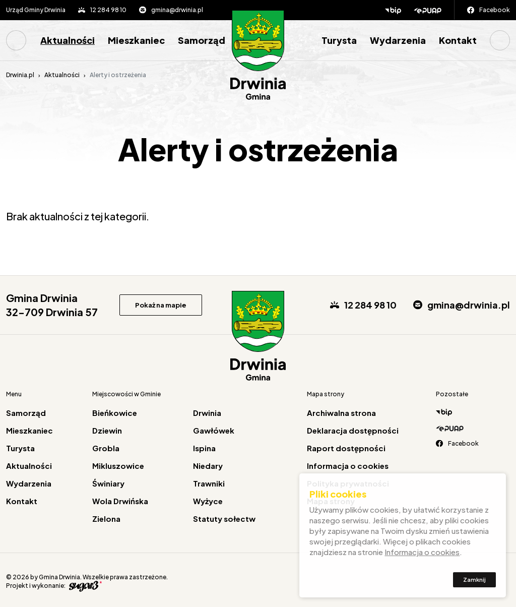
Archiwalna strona (341, 412)
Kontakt (458, 40)
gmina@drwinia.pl (177, 10)
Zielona (106, 518)
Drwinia (207, 412)
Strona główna (16, 40)
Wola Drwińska (120, 501)
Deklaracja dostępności (353, 430)
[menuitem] (20, 40)
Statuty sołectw (224, 518)
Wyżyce (208, 501)
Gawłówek (213, 430)
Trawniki (209, 483)
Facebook (494, 10)
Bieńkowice (114, 412)
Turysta (339, 40)
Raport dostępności (346, 448)
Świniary (108, 483)
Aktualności (67, 40)
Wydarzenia (398, 40)
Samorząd (201, 40)
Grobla (105, 448)
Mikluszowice (118, 465)
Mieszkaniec (136, 40)
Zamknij (474, 581)
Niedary (208, 465)
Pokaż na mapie (160, 305)
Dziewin (107, 430)
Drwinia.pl (20, 75)
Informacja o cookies (348, 465)
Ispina (204, 448)
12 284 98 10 (108, 10)
